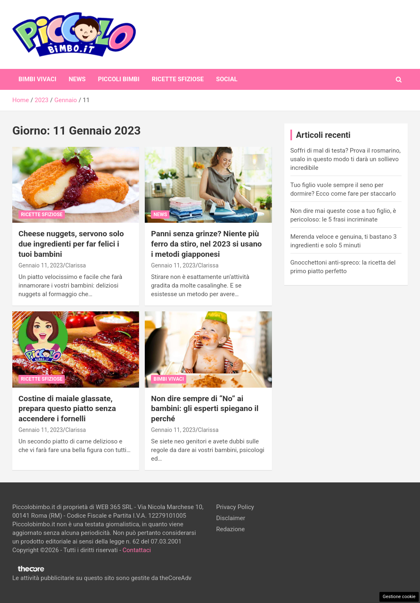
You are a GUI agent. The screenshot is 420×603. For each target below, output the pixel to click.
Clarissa (75, 265)
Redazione (230, 529)
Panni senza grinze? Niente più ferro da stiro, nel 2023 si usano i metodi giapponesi (206, 243)
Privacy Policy (235, 507)
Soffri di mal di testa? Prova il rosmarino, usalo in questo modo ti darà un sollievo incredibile (345, 159)
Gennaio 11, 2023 (40, 265)
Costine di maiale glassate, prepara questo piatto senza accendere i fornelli (67, 408)
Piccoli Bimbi (118, 79)
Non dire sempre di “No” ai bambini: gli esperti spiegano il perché (204, 408)
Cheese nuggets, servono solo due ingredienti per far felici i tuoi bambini (71, 243)
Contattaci (137, 550)
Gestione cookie (399, 596)
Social (226, 79)
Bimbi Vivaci (37, 79)
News (76, 79)
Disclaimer (230, 518)
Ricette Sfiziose (178, 79)
